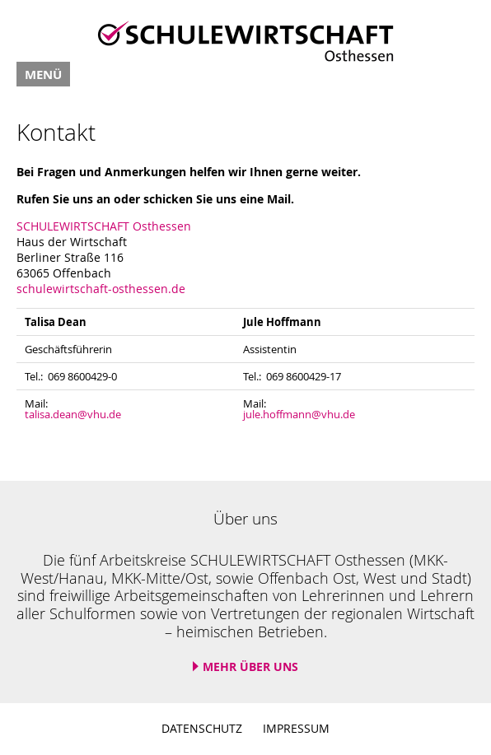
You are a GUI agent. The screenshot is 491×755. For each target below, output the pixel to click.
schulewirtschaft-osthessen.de (100, 288)
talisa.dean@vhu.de (73, 414)
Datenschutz (201, 728)
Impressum (296, 728)
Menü (43, 74)
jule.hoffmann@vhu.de (299, 414)
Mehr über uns (250, 666)
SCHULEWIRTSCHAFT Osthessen (103, 226)
